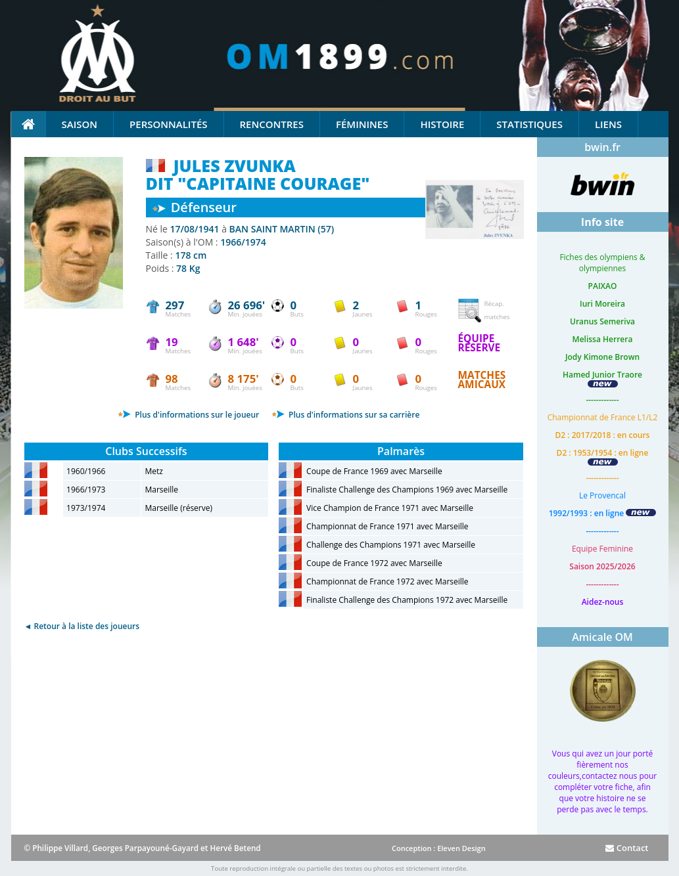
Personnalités (168, 124)
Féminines (362, 124)
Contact (626, 848)
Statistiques (529, 124)
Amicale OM (602, 637)
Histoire (442, 124)
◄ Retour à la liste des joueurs (82, 626)
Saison (80, 124)
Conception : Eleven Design (439, 848)
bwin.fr (602, 147)
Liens (608, 124)
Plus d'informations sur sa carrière (345, 414)
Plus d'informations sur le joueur (188, 414)
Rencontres (272, 124)
